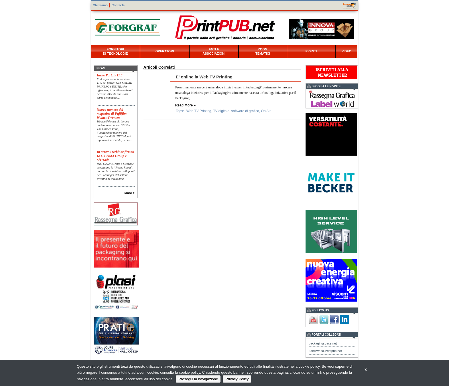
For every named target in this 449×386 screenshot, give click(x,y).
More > (129, 193)
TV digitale (221, 111)
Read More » (185, 105)
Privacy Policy (237, 379)
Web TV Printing (198, 111)
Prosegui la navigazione (198, 379)
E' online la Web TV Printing (204, 76)
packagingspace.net (323, 343)
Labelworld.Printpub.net (325, 351)
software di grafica (245, 111)
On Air (266, 111)
